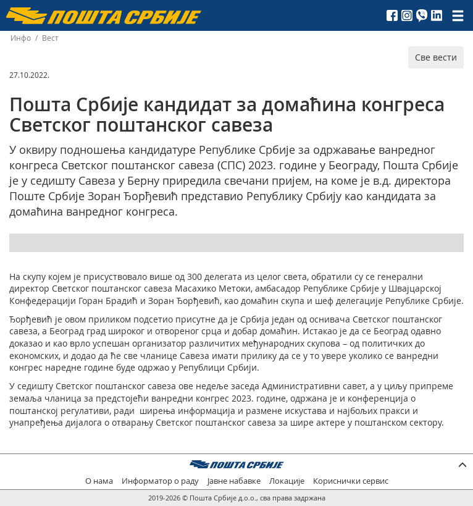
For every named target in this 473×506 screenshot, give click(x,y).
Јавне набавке (234, 481)
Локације (286, 481)
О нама (99, 481)
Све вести (436, 57)
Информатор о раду (160, 481)
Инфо (20, 38)
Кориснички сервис (350, 481)
